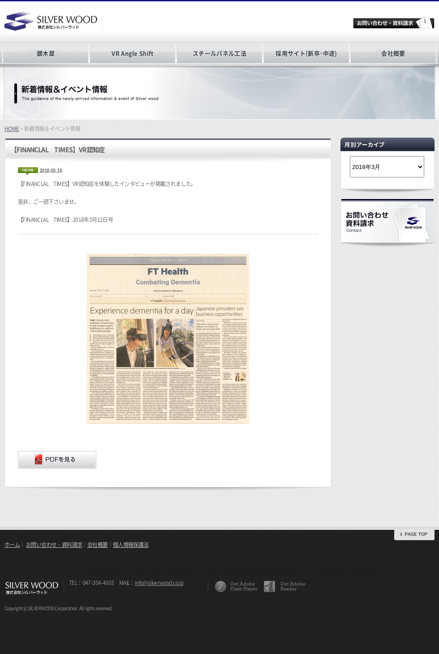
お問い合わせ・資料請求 (54, 545)
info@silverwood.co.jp (159, 583)
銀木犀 (46, 53)
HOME (11, 129)
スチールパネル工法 (219, 53)
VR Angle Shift (132, 53)
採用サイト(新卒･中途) (306, 53)
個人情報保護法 (131, 545)
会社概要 (393, 53)
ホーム (12, 545)
